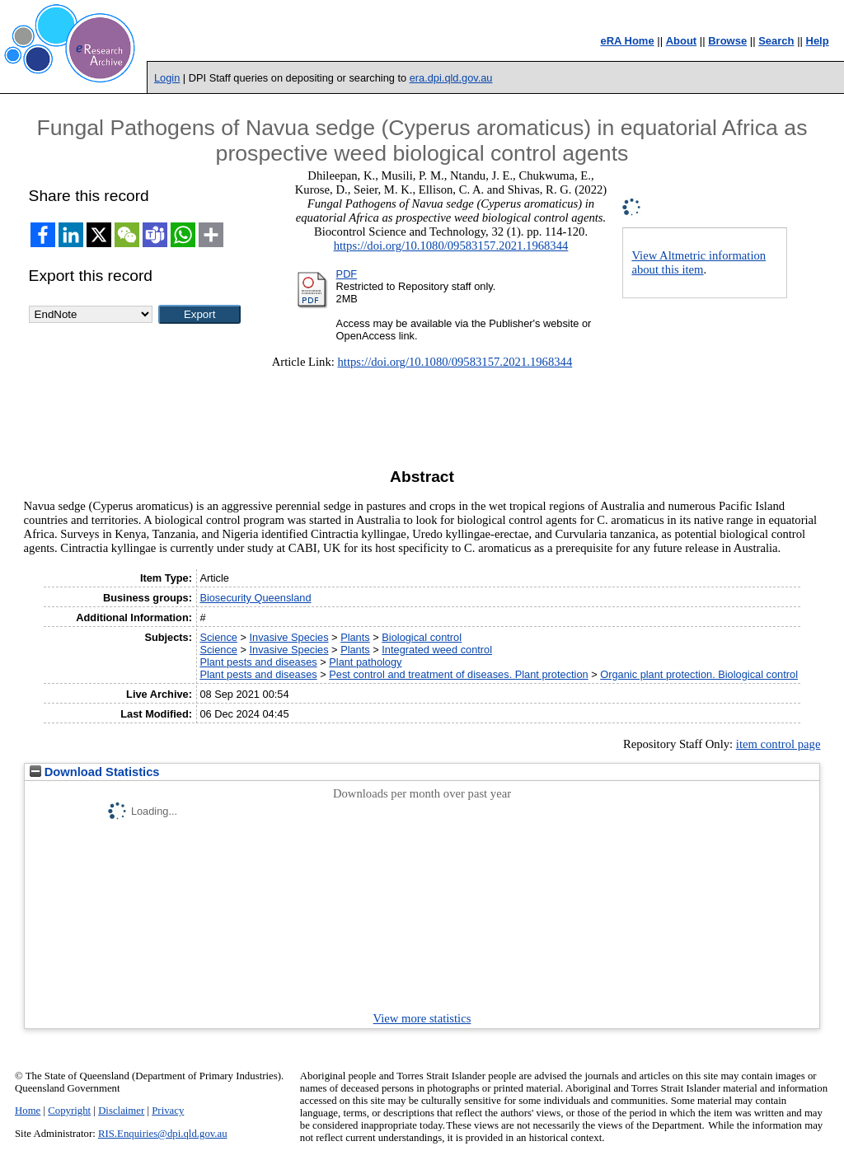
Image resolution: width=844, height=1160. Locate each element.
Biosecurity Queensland (255, 598)
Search (776, 41)
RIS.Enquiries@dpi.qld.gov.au (162, 1133)
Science (218, 637)
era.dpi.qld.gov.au (451, 78)
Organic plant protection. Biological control (699, 674)
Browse (727, 41)
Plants (355, 637)
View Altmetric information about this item (698, 262)
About (681, 41)
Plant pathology (365, 662)
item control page (778, 744)
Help (817, 41)
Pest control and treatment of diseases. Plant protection (458, 674)
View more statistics (422, 1018)
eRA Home (627, 41)
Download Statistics (95, 772)
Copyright (69, 1110)
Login (167, 78)
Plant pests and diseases (257, 662)
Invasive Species (289, 637)
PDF (347, 274)
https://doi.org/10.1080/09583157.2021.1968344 (451, 245)
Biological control (422, 637)
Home (27, 1110)
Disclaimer (121, 1110)
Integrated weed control (437, 649)
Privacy (168, 1110)
